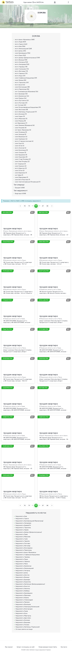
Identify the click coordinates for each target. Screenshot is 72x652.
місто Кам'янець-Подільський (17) (26, 112)
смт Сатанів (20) (20, 105)
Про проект (9, 647)
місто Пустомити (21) (22, 100)
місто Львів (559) (20, 42)
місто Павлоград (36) (22, 89)
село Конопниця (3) (21, 150)
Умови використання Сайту (48, 647)
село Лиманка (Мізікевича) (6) (24, 125)
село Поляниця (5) (21, 132)
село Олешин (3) (20, 152)
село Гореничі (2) (20, 166)
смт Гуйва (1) (19, 175)
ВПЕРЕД (52, 206)
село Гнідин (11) (20, 116)
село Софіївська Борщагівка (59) (26, 78)
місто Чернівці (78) (21, 66)
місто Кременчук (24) (22, 96)
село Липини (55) (20, 80)
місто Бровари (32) (21, 94)
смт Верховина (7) (21, 123)
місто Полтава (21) (21, 103)
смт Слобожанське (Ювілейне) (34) (26, 91)
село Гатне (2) (19, 170)
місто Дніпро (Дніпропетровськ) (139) (27, 57)
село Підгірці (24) (20, 98)
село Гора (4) (19, 143)
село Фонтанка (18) (21, 109)
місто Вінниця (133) (21, 60)
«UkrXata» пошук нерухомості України (40, 650)
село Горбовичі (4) (21, 139)
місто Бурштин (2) (21, 168)
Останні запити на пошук (24, 629)
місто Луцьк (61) (20, 75)
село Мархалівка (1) (21, 177)
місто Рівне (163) (20, 55)
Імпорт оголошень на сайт (26, 647)
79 (29, 206)
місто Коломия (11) (21, 114)
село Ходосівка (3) (21, 157)
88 (47, 206)
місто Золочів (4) (20, 148)
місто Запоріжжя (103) (22, 64)
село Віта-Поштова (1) (22, 179)
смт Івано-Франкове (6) (23, 130)
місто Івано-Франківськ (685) (24, 39)
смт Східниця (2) (20, 164)
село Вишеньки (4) (21, 136)
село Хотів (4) (19, 145)
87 (43, 206)
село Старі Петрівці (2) (23, 159)
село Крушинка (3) (21, 155)
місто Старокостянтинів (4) (24, 141)
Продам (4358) (20, 187)
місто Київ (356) (20, 46)
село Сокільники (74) (22, 69)
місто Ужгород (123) (21, 62)
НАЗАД (20, 206)
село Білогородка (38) (22, 87)
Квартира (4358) (20, 193)
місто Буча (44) (20, 84)
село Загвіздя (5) (20, 134)
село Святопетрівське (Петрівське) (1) (27, 182)
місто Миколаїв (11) (21, 118)
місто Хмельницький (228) (23, 48)
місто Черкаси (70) (21, 73)
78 (24, 206)
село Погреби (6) (20, 127)
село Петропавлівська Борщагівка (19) (28, 107)
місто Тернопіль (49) (22, 82)
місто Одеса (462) (21, 44)
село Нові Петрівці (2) (22, 161)
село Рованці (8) (20, 121)
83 (36, 206)
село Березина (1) (21, 173)
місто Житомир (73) (21, 71)
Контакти (64, 647)
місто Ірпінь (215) (20, 51)
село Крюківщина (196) (22, 53)
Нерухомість (21, 516)
